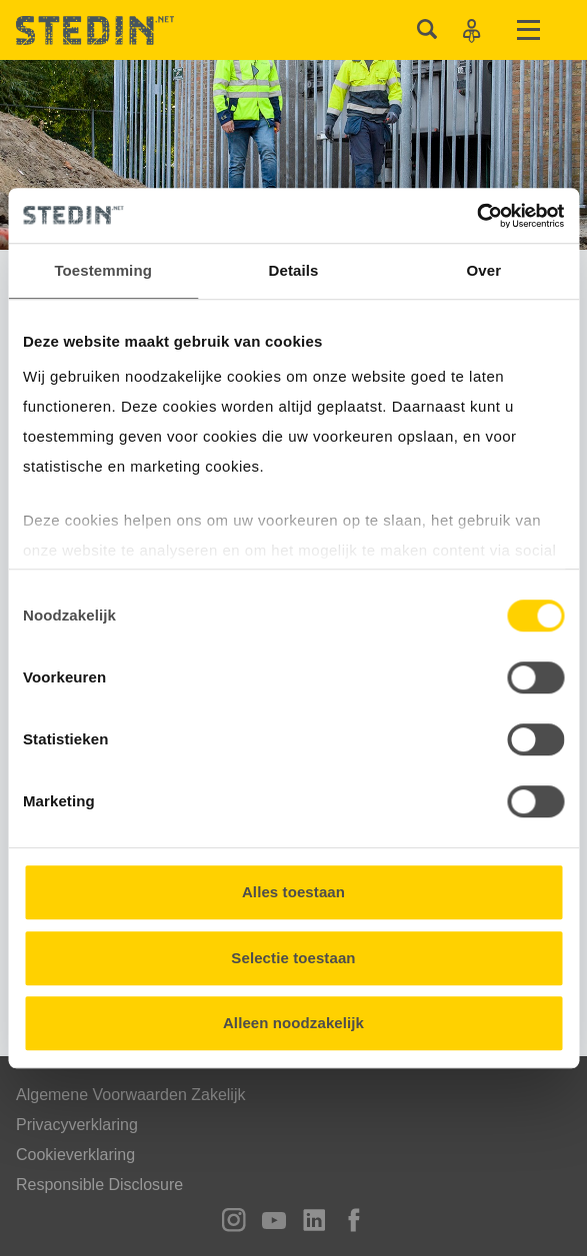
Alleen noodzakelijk (293, 1022)
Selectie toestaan (293, 957)
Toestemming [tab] (103, 270)
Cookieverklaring (75, 1154)
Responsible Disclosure (99, 1184)
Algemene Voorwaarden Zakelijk (130, 1094)
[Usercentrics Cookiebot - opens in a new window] (476, 216)
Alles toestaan (293, 891)
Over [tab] (484, 270)
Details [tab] (294, 270)
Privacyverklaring (77, 1124)
